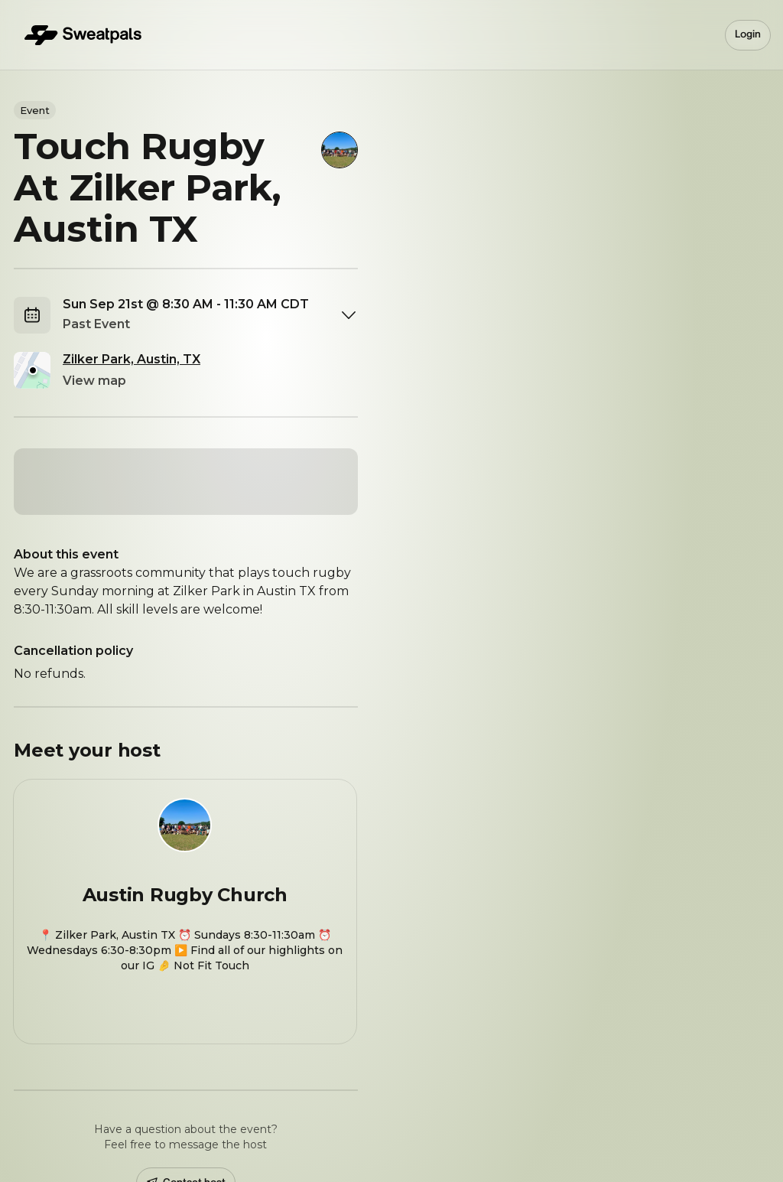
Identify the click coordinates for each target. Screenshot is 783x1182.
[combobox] (210, 315)
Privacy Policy (444, 1136)
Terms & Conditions (341, 1136)
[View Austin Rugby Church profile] (185, 830)
